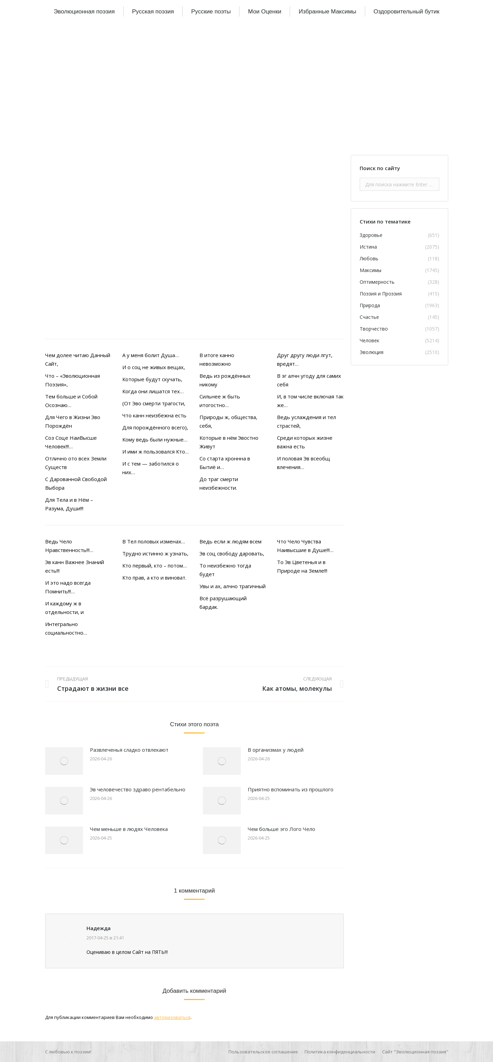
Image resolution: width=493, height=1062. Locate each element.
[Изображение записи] (64, 761)
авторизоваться (172, 1017)
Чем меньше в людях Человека (129, 828)
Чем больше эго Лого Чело (281, 828)
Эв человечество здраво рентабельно (137, 789)
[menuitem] (84, 11)
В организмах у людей (276, 749)
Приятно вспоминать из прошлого (290, 789)
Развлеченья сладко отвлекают (129, 749)
